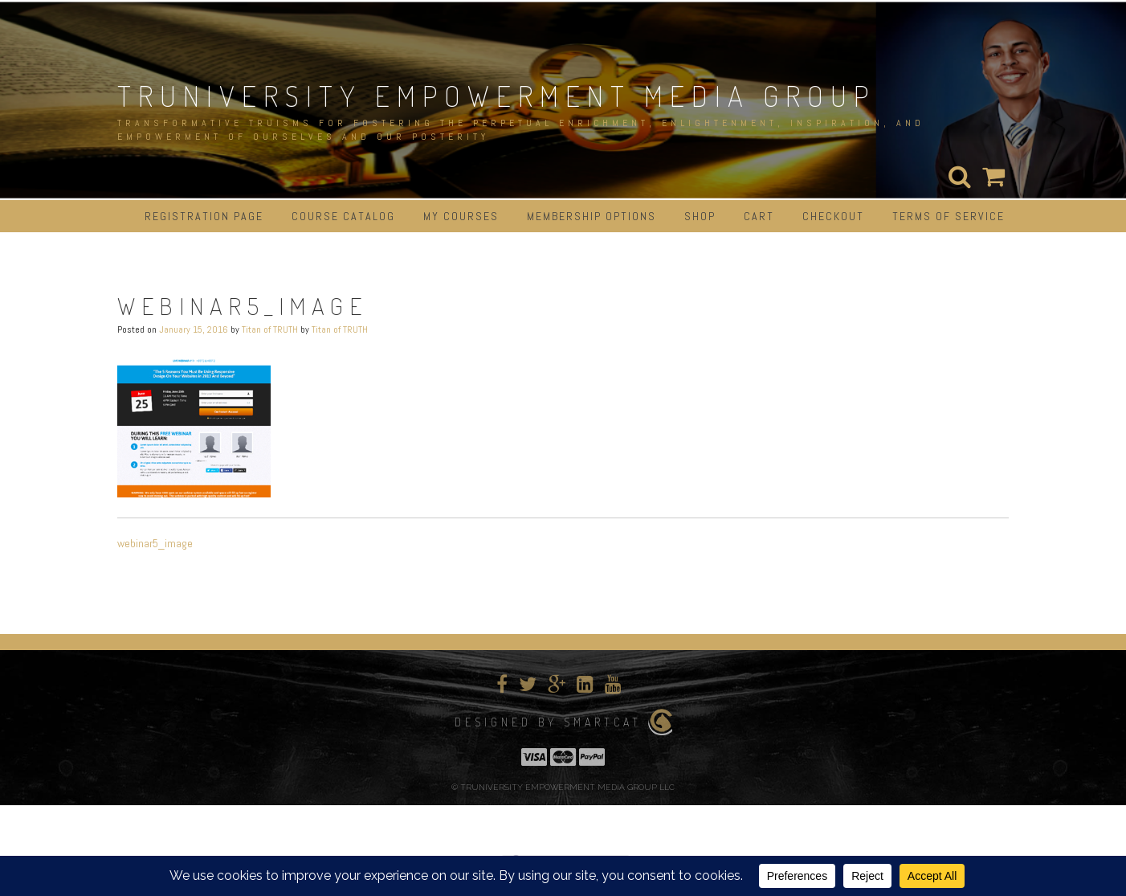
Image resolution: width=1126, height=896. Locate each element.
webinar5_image (155, 543)
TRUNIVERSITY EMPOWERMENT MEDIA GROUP (496, 95)
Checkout (833, 216)
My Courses (461, 216)
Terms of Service (948, 216)
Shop (700, 216)
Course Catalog (343, 216)
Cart (759, 216)
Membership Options (591, 216)
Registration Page (204, 216)
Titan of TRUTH (270, 329)
